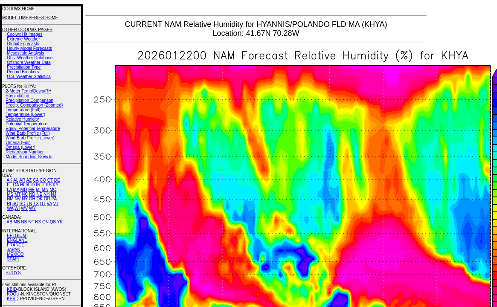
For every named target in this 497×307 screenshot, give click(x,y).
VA (49, 203)
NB (24, 222)
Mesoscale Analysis (25, 53)
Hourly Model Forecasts (29, 48)
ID (32, 184)
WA (10, 208)
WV (24, 208)
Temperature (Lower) (25, 114)
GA (16, 184)
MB (17, 222)
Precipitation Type (24, 67)
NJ (53, 194)
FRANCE (15, 245)
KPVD (12, 298)
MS (10, 194)
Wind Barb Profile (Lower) (30, 138)
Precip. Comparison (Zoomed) (34, 105)
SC (15, 203)
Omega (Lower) (20, 147)
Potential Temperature (26, 124)
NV (17, 199)
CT (50, 180)
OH (32, 199)
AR (22, 180)
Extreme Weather (23, 39)
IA (27, 184)
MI (38, 189)
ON (45, 222)
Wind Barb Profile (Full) (27, 133)
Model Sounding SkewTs (29, 156)
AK (9, 180)
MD (23, 189)
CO (43, 180)
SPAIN (13, 259)
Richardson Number (25, 152)
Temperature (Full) (23, 109)
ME (31, 189)
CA (35, 180)
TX (36, 203)
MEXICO (15, 254)
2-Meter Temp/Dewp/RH (28, 91)
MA (16, 189)
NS (38, 222)
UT (43, 203)
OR (47, 199)
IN (38, 184)
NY (25, 199)
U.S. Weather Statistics (29, 76)
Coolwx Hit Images (24, 34)
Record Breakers (23, 72)
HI (22, 184)
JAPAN (13, 249)
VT (55, 203)
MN (45, 189)
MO (52, 189)
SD (23, 203)
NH (46, 194)
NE (39, 194)
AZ (29, 180)
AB (9, 222)
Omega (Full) (18, 142)
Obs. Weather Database (29, 57)
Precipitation (17, 95)
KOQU (13, 294)
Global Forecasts (23, 43)
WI (17, 208)
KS (49, 184)
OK (39, 199)
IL (43, 184)
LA (9, 189)
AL (15, 180)
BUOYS (13, 272)
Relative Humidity (22, 119)
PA (54, 199)
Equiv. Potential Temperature (33, 128)
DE (57, 180)
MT (17, 194)
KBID (12, 289)
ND (32, 194)
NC (25, 194)
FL (9, 184)
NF (31, 222)
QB (53, 222)
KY (55, 184)
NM (10, 199)
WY (32, 208)
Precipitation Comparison (29, 100)
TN (29, 203)
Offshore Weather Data (28, 62)
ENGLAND (17, 240)
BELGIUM (16, 235)
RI (9, 203)
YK (60, 222)
